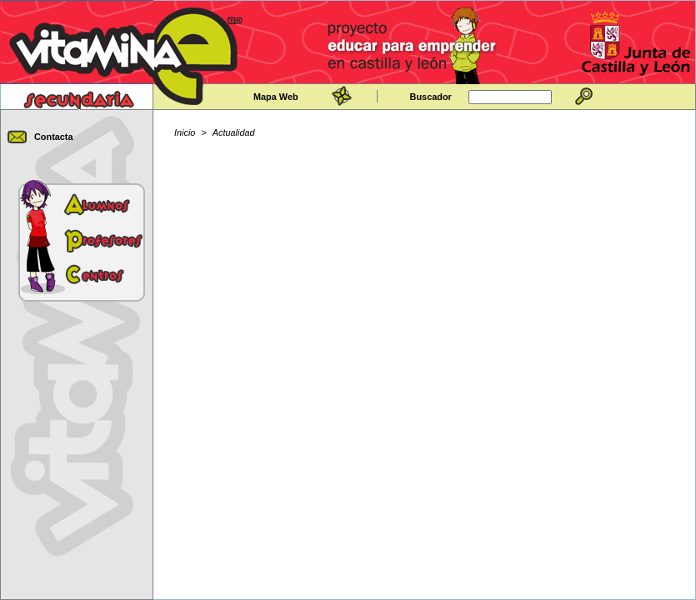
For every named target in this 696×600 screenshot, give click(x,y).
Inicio (184, 133)
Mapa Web (275, 97)
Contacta (53, 137)
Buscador (431, 97)
